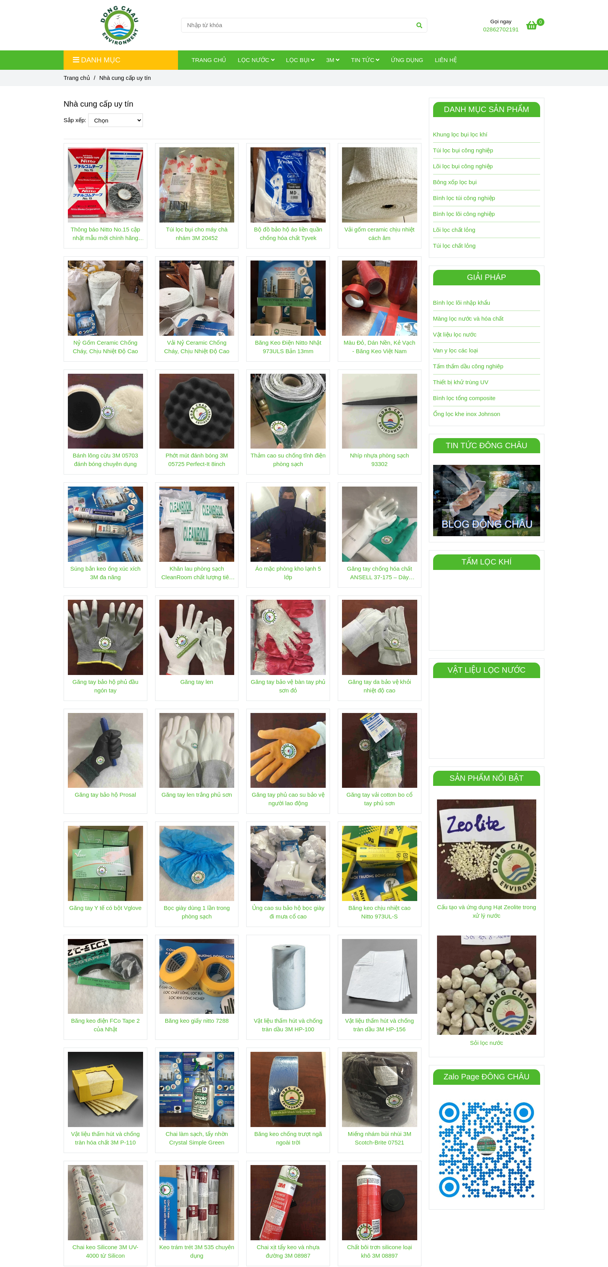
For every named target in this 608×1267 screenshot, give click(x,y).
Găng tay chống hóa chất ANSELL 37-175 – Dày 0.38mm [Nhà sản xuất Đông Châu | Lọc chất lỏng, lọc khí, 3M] (379, 573)
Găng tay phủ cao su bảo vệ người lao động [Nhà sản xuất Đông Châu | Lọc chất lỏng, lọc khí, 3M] (288, 798)
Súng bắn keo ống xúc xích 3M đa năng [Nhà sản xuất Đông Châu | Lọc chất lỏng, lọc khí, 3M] (105, 572)
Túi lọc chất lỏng (454, 245)
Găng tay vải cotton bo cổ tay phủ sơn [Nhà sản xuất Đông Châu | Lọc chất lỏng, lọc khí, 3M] (379, 798)
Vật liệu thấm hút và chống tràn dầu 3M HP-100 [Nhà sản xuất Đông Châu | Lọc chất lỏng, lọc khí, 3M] (288, 1024)
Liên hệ (445, 60)
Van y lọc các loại (455, 350)
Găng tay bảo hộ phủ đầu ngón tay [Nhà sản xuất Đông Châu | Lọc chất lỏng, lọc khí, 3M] (105, 686)
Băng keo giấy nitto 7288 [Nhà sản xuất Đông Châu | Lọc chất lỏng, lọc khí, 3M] (197, 1020)
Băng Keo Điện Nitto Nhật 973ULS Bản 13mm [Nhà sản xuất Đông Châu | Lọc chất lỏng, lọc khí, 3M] (288, 346)
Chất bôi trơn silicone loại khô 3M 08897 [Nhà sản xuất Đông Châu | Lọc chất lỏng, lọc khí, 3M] (379, 1251)
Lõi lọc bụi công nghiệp (463, 166)
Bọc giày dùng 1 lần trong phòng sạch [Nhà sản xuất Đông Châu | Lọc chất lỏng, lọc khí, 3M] (197, 912)
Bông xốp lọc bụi (455, 182)
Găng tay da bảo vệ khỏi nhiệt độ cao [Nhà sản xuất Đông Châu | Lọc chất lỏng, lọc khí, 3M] (379, 686)
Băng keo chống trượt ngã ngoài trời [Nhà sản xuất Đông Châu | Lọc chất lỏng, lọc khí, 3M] (288, 1138)
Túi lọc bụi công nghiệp (463, 150)
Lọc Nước (256, 60)
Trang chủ (209, 60)
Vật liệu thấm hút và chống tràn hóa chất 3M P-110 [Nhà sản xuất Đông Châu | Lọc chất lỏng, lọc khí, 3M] (105, 1138)
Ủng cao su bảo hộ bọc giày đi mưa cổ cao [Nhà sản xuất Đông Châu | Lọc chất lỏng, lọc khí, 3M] (288, 912)
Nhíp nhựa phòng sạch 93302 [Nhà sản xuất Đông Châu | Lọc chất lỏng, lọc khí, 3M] (379, 459)
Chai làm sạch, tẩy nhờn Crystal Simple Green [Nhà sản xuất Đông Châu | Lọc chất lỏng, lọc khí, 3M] (197, 1138)
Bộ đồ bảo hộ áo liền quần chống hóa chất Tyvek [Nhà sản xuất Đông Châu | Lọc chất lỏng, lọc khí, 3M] (288, 233)
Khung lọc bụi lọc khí (460, 134)
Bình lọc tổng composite (464, 398)
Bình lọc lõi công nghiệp (464, 214)
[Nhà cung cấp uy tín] (119, 25)
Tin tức (365, 60)
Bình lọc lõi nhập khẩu (462, 302)
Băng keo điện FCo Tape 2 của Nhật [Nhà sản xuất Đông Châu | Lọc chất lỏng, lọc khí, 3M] (105, 1024)
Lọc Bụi (300, 60)
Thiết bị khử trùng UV (461, 382)
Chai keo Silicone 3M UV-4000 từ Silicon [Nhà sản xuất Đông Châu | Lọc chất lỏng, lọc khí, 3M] (105, 1251)
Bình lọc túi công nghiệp (464, 198)
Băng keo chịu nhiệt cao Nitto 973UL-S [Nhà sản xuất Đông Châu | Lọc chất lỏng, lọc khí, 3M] (379, 912)
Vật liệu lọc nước (455, 334)
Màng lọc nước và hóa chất (468, 318)
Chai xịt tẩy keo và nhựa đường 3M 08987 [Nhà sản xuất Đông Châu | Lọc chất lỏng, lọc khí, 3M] (288, 1251)
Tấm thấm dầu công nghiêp (468, 366)
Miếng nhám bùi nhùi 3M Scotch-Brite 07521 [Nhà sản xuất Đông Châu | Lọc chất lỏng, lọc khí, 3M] (379, 1138)
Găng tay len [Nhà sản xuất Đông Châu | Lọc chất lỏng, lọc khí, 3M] (196, 681)
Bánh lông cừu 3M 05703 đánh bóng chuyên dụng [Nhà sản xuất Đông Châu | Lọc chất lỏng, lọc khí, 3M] (105, 459)
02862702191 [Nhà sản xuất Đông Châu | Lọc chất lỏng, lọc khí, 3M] (501, 29)
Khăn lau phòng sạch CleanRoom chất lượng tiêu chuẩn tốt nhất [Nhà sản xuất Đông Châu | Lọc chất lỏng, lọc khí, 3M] (196, 573)
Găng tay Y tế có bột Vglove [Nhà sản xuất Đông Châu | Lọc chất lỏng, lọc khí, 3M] (105, 908)
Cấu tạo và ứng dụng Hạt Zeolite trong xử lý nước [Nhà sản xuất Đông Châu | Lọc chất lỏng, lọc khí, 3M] (486, 911)
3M (332, 60)
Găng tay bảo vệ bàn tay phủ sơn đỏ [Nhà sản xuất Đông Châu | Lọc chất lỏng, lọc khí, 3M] (288, 686)
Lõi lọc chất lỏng (454, 229)
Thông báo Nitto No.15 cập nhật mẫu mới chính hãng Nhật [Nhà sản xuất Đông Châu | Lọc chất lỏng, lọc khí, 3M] (105, 234)
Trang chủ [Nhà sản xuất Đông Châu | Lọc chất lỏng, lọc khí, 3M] (77, 77)
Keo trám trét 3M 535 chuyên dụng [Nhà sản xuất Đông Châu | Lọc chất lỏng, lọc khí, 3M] (196, 1251)
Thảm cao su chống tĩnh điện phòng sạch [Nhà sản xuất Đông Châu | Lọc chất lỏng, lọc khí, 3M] (287, 459)
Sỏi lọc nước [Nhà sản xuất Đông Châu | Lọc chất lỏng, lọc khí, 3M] (486, 1042)
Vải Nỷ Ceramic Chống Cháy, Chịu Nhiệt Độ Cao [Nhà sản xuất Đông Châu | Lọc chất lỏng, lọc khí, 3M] (196, 346)
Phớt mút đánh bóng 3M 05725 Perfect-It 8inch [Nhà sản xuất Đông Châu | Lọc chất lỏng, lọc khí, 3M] (197, 459)
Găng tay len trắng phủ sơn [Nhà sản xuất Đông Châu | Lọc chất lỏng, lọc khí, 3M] (196, 794)
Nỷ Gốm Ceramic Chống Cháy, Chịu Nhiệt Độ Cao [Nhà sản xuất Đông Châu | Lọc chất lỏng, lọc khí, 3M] (105, 346)
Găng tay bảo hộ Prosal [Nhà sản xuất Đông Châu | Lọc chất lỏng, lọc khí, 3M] (105, 794)
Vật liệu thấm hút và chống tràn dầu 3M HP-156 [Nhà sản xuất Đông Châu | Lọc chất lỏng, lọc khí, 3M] (379, 1024)
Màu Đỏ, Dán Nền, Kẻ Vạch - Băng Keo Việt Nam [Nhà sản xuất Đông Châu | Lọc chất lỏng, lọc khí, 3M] (379, 346)
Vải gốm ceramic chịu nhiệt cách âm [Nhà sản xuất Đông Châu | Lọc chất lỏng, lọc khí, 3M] (379, 233)
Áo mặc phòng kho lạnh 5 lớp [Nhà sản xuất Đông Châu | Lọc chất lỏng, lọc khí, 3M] (288, 572)
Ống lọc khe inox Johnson (467, 414)
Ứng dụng (407, 60)
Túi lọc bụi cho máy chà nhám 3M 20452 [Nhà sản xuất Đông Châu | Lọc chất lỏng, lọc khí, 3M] (197, 233)
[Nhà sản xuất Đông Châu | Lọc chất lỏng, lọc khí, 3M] (535, 26)
